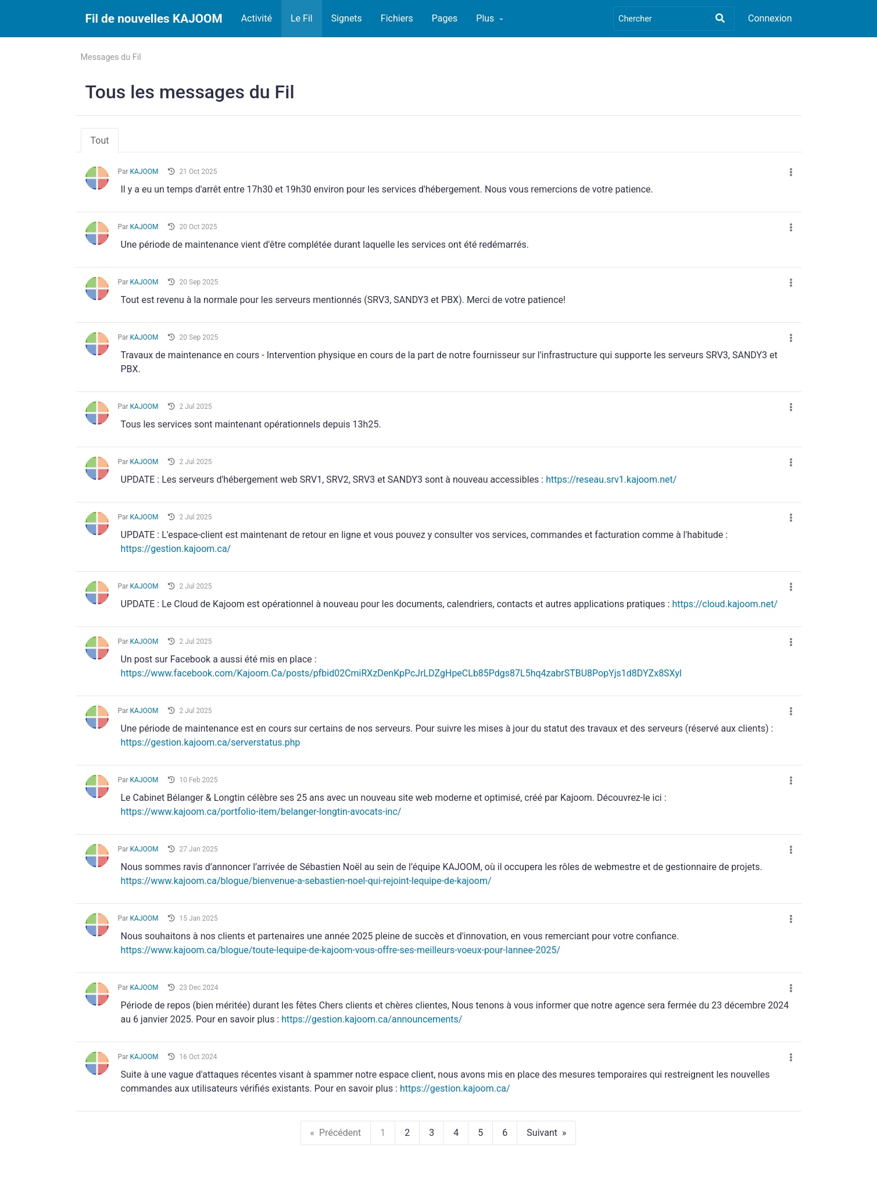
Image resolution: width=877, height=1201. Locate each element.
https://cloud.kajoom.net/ (725, 604)
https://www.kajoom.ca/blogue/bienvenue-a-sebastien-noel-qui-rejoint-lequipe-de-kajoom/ (306, 880)
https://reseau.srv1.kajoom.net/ (611, 479)
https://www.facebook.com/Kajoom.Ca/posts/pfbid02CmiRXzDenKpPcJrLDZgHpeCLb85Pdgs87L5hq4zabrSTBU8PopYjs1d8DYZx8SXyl (401, 673)
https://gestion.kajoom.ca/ (176, 548)
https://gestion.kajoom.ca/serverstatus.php (210, 742)
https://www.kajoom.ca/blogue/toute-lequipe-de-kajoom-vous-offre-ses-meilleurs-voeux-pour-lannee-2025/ (341, 950)
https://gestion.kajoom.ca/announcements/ (371, 1019)
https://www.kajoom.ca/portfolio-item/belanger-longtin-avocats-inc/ (261, 811)
